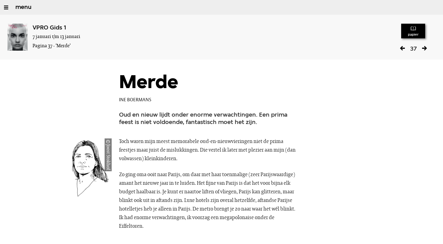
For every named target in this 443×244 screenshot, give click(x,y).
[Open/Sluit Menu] (6, 7)
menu (23, 7)
